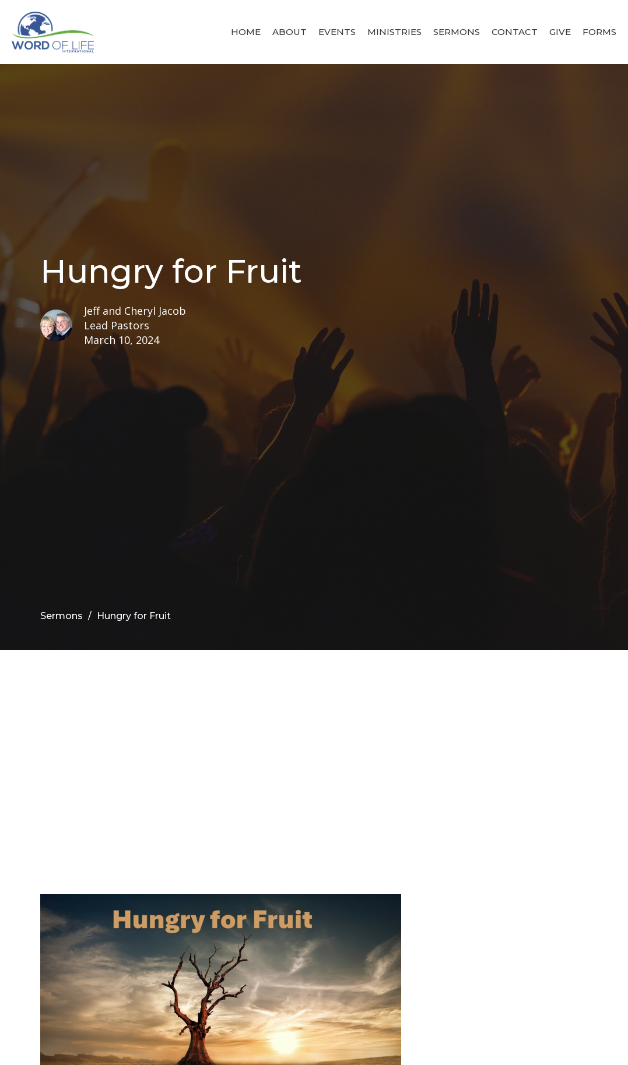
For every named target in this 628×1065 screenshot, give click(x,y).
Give (560, 31)
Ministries (394, 31)
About (289, 31)
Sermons (456, 31)
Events (337, 31)
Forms (599, 31)
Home (246, 31)
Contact (515, 31)
